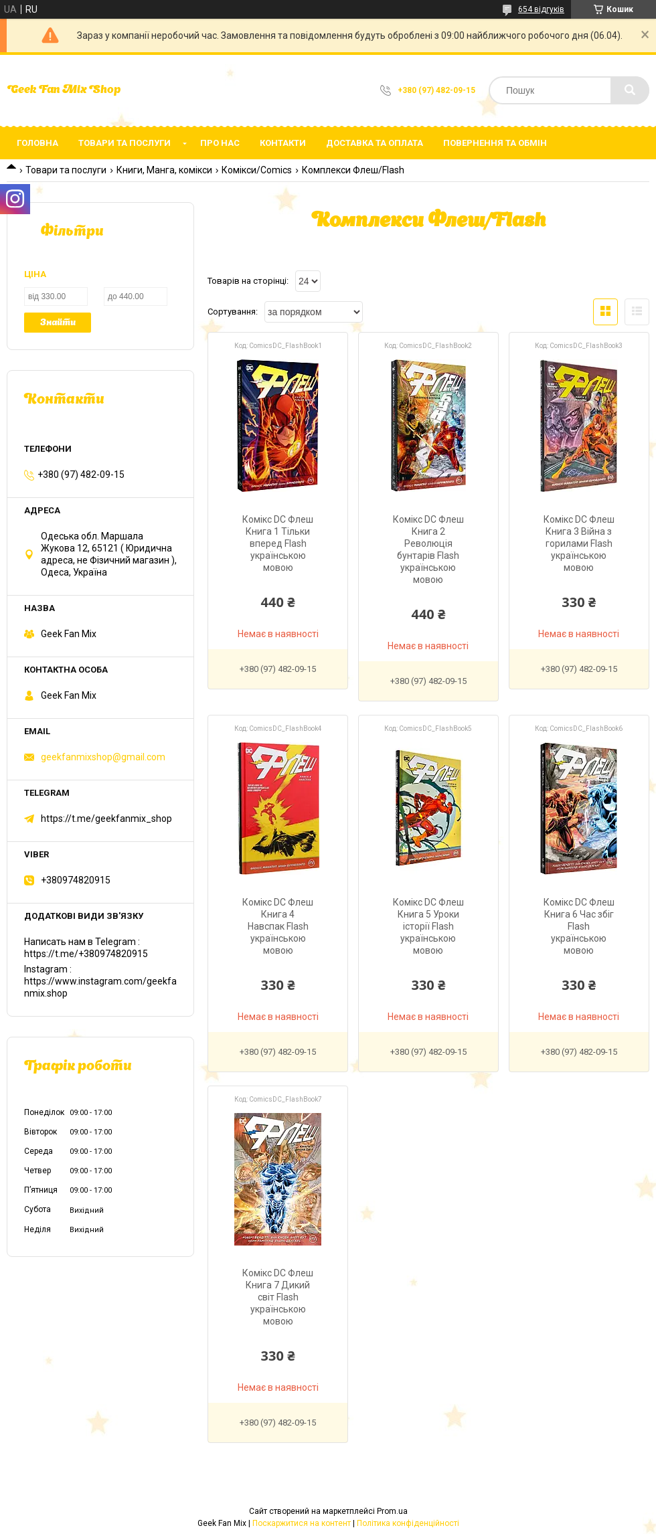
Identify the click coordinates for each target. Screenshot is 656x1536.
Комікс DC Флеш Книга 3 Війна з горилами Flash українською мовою (579, 543)
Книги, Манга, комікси (164, 170)
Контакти (283, 143)
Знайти (58, 323)
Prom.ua (392, 1511)
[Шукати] (629, 90)
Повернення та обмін (495, 143)
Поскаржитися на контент (301, 1523)
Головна (37, 143)
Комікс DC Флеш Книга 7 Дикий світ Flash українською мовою (277, 1297)
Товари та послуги (124, 143)
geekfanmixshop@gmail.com (103, 757)
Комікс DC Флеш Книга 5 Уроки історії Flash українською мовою (428, 926)
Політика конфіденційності (408, 1523)
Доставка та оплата (374, 143)
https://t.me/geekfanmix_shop (106, 818)
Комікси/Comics (257, 170)
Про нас (220, 143)
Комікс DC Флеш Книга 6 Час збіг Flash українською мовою (579, 926)
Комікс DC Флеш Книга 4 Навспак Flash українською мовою (277, 926)
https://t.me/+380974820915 (86, 953)
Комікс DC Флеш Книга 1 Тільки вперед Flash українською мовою (277, 543)
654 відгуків (541, 9)
